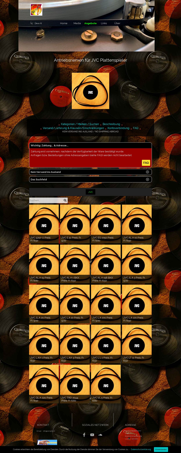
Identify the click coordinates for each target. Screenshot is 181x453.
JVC (90, 191)
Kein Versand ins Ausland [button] (46, 171)
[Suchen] (65, 200)
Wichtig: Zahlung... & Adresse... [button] (49, 145)
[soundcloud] (100, 434)
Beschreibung (111, 124)
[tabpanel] (37, 23)
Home (63, 23)
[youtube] (92, 434)
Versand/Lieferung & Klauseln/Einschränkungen (73, 128)
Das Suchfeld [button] (39, 179)
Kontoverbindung (118, 128)
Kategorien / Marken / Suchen (80, 124)
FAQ (135, 128)
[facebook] (84, 434)
